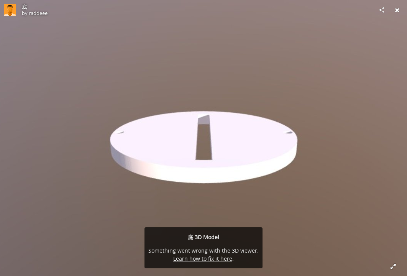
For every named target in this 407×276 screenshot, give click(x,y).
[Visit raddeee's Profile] (10, 10)
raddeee (38, 13)
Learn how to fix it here (202, 258)
